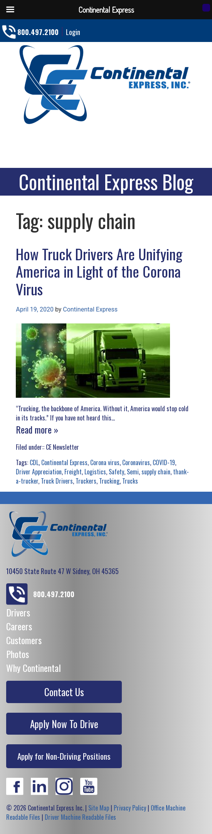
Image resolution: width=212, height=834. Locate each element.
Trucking (109, 481)
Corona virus (104, 462)
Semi (133, 471)
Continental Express (90, 309)
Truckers (86, 481)
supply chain (155, 471)
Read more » (37, 429)
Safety (116, 471)
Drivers (18, 612)
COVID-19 (164, 462)
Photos (17, 654)
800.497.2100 (38, 32)
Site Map (98, 807)
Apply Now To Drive (64, 724)
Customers (24, 640)
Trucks (130, 481)
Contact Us (64, 692)
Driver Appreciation (39, 471)
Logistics (95, 471)
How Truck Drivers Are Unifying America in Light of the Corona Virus (99, 271)
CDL (34, 462)
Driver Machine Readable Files (80, 817)
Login (73, 32)
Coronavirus (136, 462)
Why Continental (33, 668)
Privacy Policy (130, 807)
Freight (73, 471)
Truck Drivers (57, 481)
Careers (19, 626)
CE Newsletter (62, 447)
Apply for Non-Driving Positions (64, 756)
